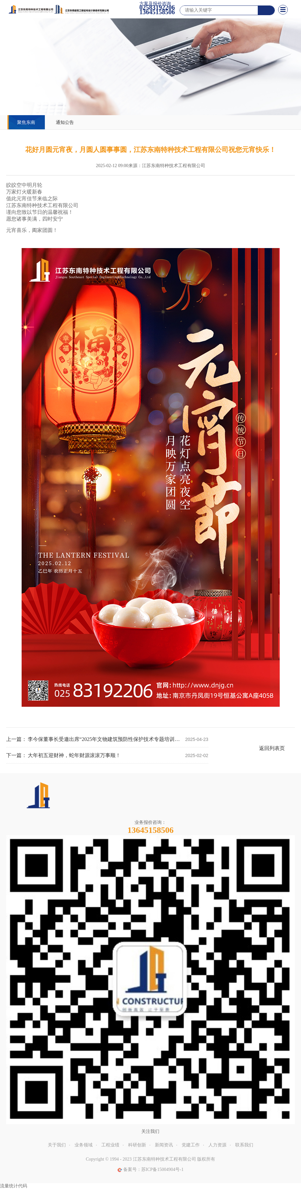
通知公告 (65, 122)
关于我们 (57, 1145)
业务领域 (84, 1145)
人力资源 (217, 1145)
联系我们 (244, 1145)
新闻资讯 (164, 1145)
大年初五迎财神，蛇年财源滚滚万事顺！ (74, 755)
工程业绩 (110, 1145)
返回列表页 (272, 748)
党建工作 (191, 1145)
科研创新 (137, 1145)
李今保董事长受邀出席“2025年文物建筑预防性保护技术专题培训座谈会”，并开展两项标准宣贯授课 (104, 739)
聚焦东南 (26, 122)
